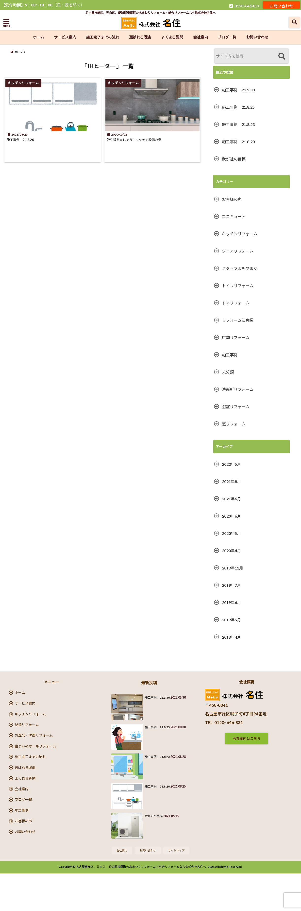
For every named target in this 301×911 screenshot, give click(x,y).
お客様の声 (232, 199)
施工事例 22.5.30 (238, 89)
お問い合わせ (281, 4)
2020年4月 (231, 550)
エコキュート (234, 216)
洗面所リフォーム (237, 389)
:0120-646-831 (244, 4)
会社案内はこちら (246, 738)
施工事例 (230, 354)
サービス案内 (65, 37)
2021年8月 (231, 481)
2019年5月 (231, 619)
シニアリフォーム (237, 251)
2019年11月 (232, 568)
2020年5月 (231, 533)
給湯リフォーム (27, 734)
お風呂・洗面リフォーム (34, 748)
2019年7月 (231, 585)
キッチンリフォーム (239, 233)
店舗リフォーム (236, 337)
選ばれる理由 (140, 37)
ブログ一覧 (227, 37)
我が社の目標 (234, 159)
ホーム (38, 37)
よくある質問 (172, 37)
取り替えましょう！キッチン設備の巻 (145, 144)
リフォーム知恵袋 (237, 320)
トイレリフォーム (237, 285)
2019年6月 (231, 602)
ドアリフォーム (236, 303)
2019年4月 (231, 637)
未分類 (228, 372)
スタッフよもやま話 (239, 268)
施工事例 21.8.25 (238, 107)
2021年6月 (231, 498)
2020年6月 (231, 516)
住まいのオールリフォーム (35, 762)
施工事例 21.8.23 (238, 124)
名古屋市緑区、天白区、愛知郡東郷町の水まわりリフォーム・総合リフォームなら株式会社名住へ (141, 904)
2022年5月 (231, 464)
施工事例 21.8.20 (25, 144)
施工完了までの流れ (102, 37)
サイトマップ (178, 887)
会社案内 (200, 37)
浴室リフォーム (236, 406)
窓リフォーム (234, 424)
